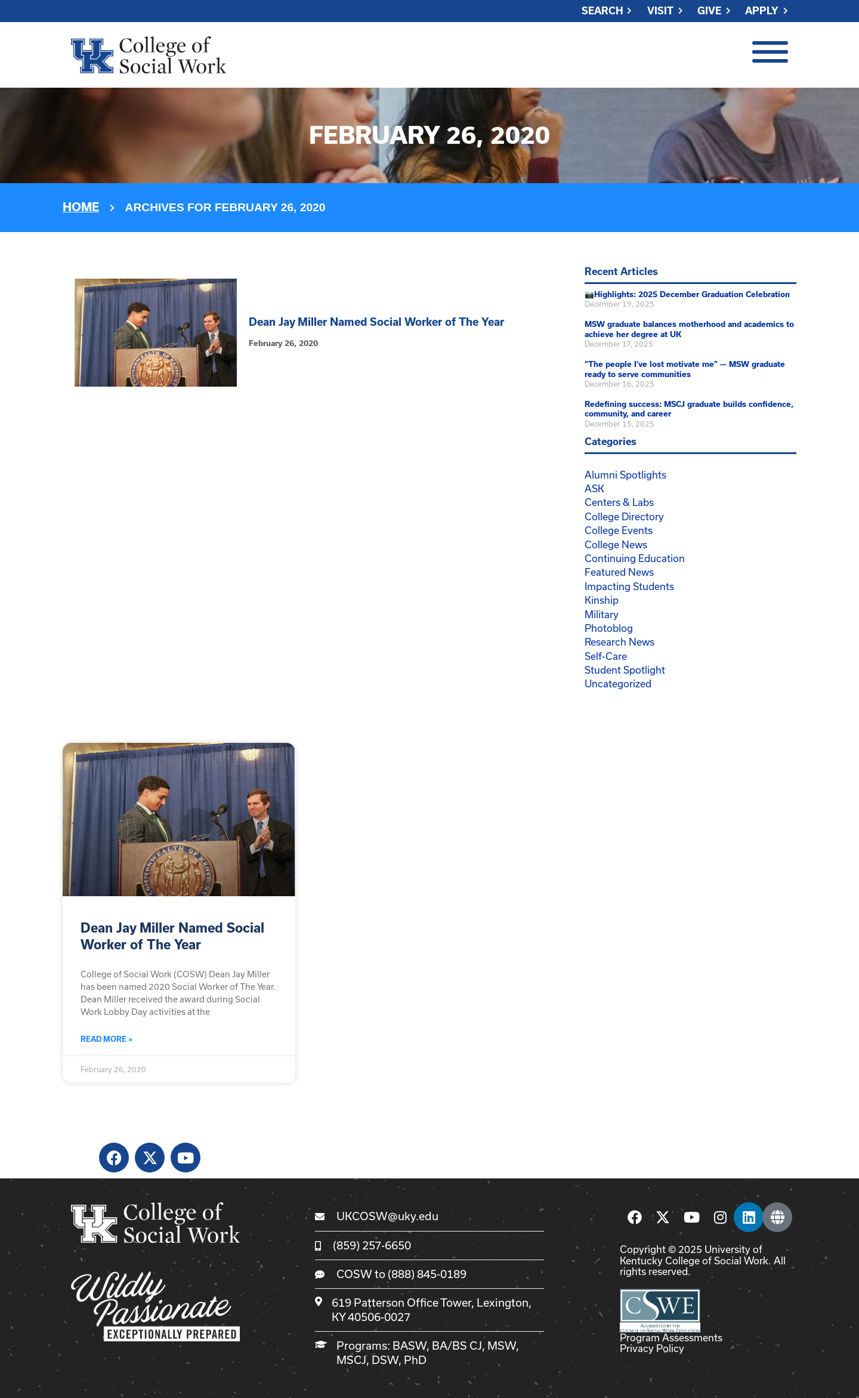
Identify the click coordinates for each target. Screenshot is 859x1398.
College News (616, 544)
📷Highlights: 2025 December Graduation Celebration (687, 294)
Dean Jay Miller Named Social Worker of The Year (376, 322)
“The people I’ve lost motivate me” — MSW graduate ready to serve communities (685, 369)
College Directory (624, 516)
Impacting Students (629, 586)
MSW (501, 1345)
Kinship (602, 600)
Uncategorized (618, 683)
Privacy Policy (652, 1348)
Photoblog (609, 628)
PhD (415, 1359)
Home (81, 207)
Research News (619, 641)
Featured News (619, 572)
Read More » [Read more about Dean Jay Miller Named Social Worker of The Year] (106, 1039)
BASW (410, 1345)
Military (602, 614)
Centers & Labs (619, 502)
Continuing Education (635, 558)
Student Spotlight (625, 669)
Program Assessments (671, 1337)
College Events (619, 530)
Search (602, 11)
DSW (385, 1359)
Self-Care (606, 656)
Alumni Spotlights (625, 474)
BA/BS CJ (457, 1345)
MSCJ (351, 1359)
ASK (594, 488)
